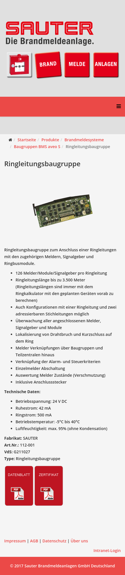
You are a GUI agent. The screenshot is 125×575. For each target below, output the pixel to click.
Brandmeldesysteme (84, 139)
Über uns (79, 541)
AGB (34, 541)
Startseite (27, 139)
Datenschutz (54, 541)
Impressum (15, 541)
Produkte (50, 139)
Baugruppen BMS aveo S (37, 146)
